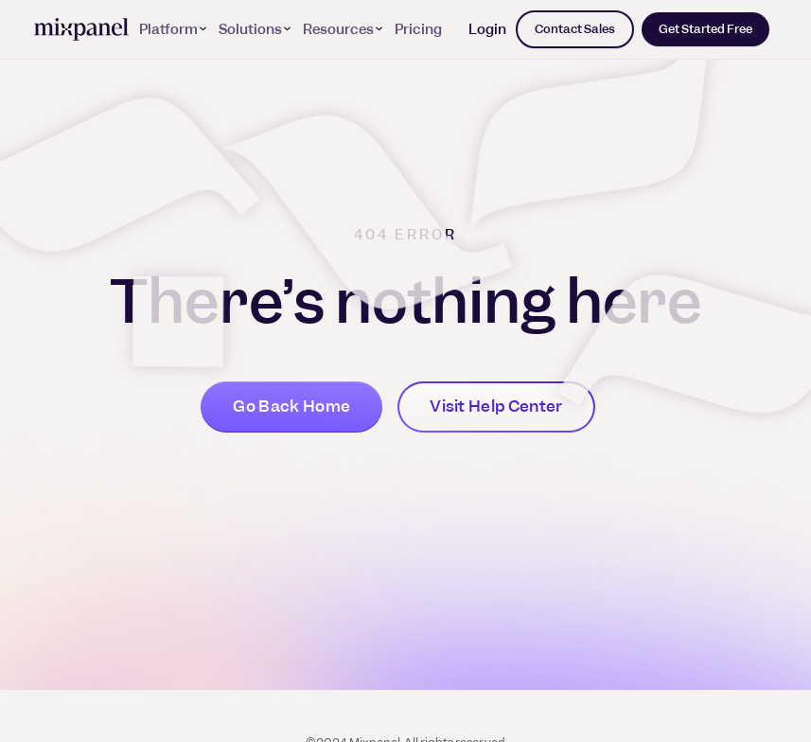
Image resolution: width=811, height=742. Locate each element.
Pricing (418, 29)
